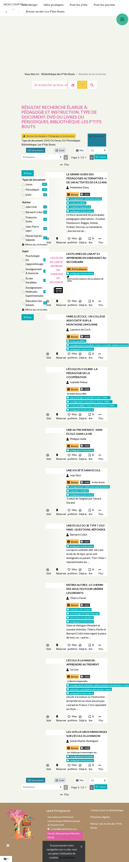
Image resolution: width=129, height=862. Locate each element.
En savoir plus (67, 857)
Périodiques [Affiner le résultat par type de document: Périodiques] (32, 189)
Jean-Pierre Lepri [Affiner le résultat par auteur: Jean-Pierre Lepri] (32, 228)
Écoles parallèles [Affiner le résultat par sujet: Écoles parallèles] (31, 280)
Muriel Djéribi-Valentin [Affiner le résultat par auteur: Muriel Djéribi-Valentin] (34, 237)
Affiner (28, 173)
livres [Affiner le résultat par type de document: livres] (29, 184)
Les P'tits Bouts (58, 810)
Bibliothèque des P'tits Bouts (58, 74)
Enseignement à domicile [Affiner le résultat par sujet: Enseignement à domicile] (34, 271)
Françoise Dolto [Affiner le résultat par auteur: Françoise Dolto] (31, 219)
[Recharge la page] (99, 150)
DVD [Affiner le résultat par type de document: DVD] (28, 194)
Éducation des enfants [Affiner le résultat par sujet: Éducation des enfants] (34, 302)
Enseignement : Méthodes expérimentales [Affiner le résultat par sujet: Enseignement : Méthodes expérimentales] (34, 291)
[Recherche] (50, 85)
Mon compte (13, 4)
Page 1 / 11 (77, 157)
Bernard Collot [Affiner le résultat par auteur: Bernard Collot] (34, 212)
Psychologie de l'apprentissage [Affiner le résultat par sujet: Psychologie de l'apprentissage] (34, 259)
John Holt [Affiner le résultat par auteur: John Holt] (31, 206)
